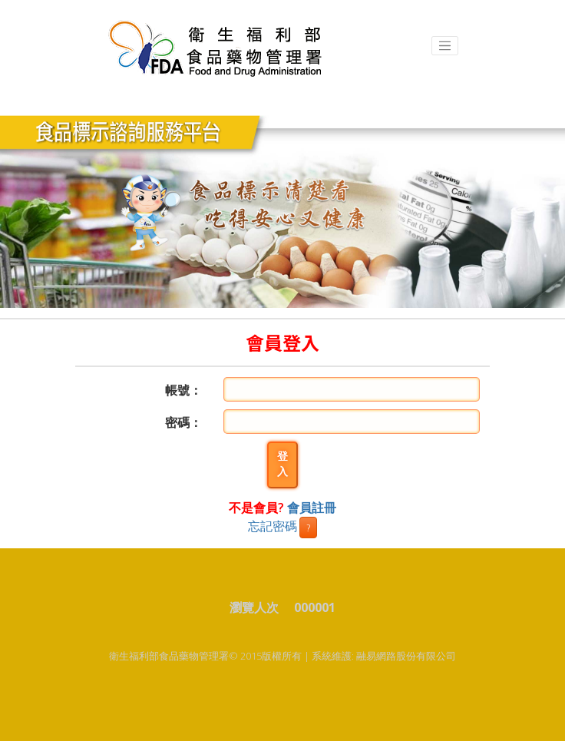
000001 (314, 607)
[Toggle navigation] (445, 46)
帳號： (183, 390)
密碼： (183, 422)
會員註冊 (311, 507)
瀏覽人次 (260, 607)
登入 (282, 464)
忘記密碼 (272, 525)
